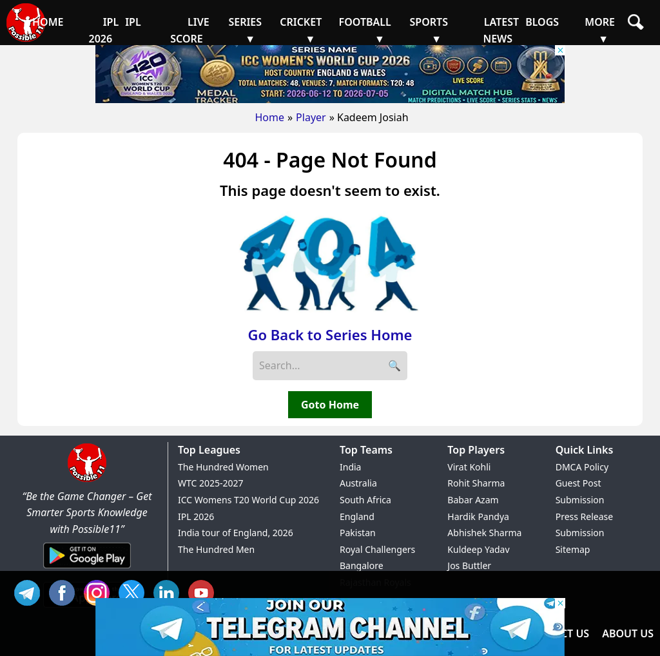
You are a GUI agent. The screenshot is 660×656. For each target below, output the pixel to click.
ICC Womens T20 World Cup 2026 (248, 500)
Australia (358, 483)
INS (100, 591)
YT (204, 591)
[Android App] (87, 569)
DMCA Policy (582, 467)
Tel (30, 591)
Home (269, 117)
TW (135, 591)
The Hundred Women (223, 467)
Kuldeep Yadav (478, 549)
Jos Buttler (469, 565)
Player (311, 117)
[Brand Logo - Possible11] (87, 479)
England (357, 516)
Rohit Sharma (476, 483)
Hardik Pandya (478, 516)
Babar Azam (472, 500)
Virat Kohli (468, 467)
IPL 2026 (196, 516)
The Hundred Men (216, 549)
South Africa (365, 500)
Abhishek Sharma (484, 532)
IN (169, 591)
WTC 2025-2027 (211, 483)
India (350, 467)
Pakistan (358, 532)
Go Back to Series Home (330, 334)
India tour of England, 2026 (235, 532)
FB (65, 591)
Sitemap (573, 549)
